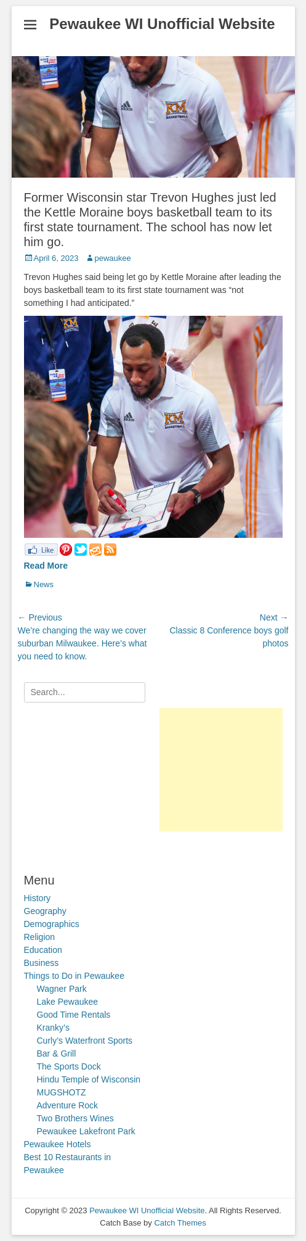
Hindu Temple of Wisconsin (89, 1079)
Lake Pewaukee (68, 1002)
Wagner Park (62, 989)
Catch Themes (180, 1222)
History (37, 898)
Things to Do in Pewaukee (74, 976)
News (44, 584)
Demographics (51, 924)
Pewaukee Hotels (57, 1144)
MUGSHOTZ (61, 1092)
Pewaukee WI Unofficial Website (162, 23)
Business (41, 963)
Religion (39, 937)
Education (43, 950)
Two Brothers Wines (75, 1118)
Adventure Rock (68, 1105)
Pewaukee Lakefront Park (86, 1131)
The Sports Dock (69, 1066)
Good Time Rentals (74, 1015)
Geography (45, 911)
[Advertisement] (221, 769)
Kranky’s (53, 1028)
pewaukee (113, 258)
